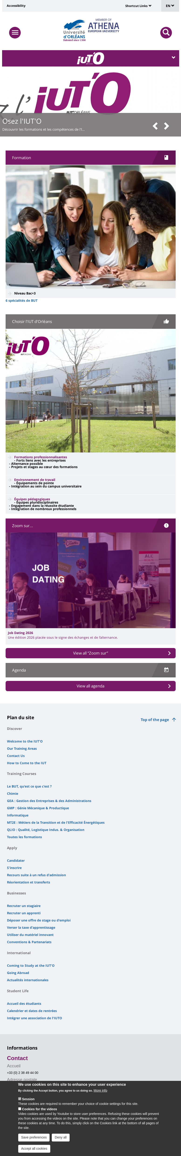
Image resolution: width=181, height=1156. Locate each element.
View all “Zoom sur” (90, 653)
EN (170, 6)
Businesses (16, 893)
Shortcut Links (136, 6)
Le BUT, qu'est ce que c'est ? (29, 786)
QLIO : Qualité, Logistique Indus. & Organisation (45, 829)
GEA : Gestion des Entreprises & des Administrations (49, 801)
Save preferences (34, 1137)
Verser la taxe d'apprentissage (31, 927)
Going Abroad (18, 972)
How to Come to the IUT (26, 763)
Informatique (17, 815)
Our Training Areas (22, 748)
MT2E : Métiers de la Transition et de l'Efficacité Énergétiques (56, 822)
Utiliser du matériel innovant (30, 934)
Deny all (61, 1137)
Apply (12, 847)
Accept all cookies (34, 1148)
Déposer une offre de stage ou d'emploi (39, 920)
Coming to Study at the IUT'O (31, 965)
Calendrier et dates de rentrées (32, 1011)
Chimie (12, 793)
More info (100, 1090)
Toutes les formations (24, 837)
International (19, 952)
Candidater (16, 860)
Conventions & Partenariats (29, 942)
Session (28, 1099)
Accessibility (16, 6)
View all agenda (90, 686)
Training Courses (21, 773)
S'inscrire (14, 867)
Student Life (18, 990)
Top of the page (155, 719)
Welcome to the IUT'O (25, 741)
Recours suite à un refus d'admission (36, 875)
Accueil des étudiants (24, 1003)
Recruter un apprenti (24, 913)
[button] (157, 126)
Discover (14, 728)
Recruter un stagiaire (24, 906)
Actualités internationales (27, 980)
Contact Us (16, 755)
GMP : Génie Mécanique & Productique (38, 808)
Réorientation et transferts (28, 882)
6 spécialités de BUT (22, 300)
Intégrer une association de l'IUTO (34, 1018)
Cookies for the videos (39, 1109)
